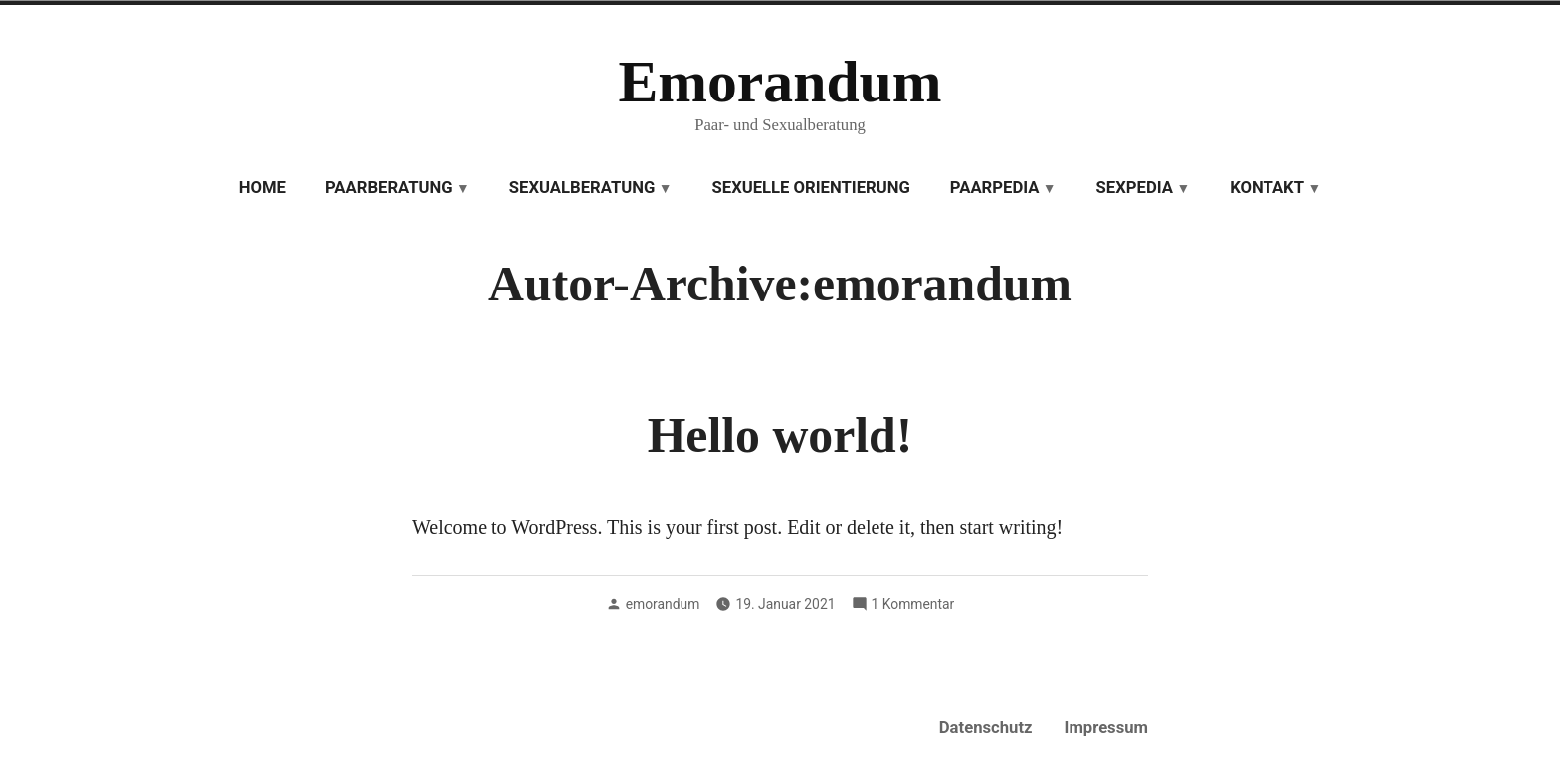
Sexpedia (1134, 187)
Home (262, 187)
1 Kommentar (913, 604)
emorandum (663, 604)
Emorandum (779, 81)
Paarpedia (995, 187)
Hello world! (780, 435)
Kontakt (1267, 187)
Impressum (1106, 727)
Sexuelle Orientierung (811, 187)
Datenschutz (986, 727)
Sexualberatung (582, 187)
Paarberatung (389, 187)
